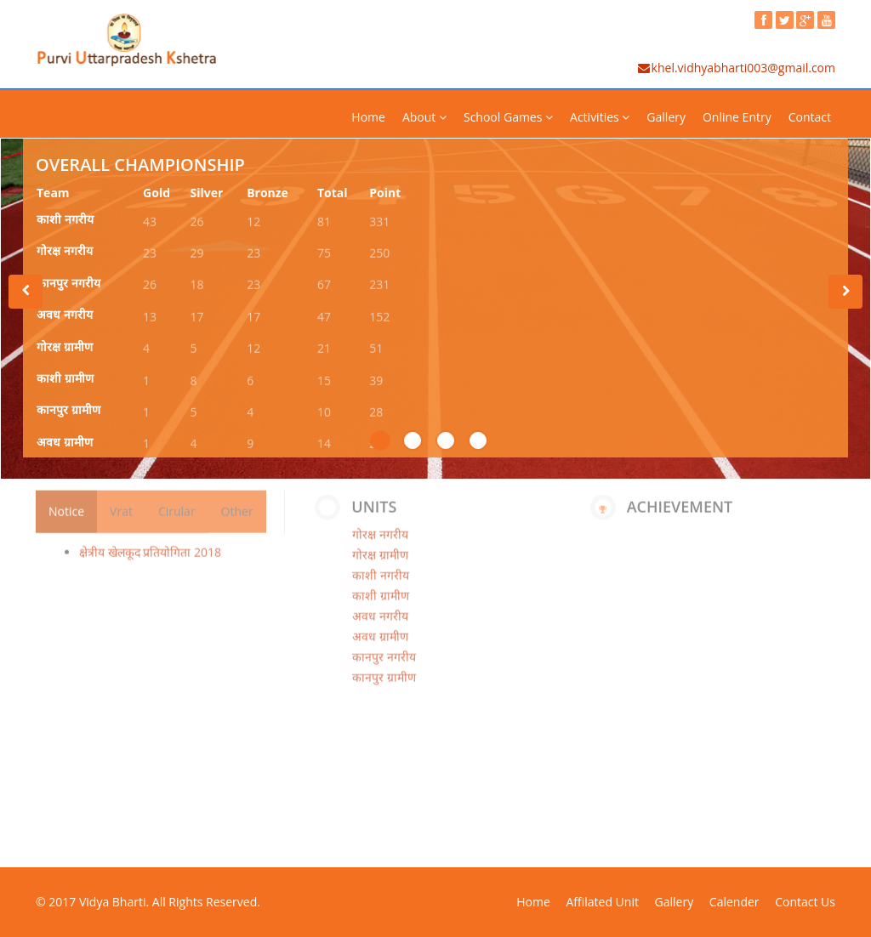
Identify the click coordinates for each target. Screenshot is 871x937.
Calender (734, 902)
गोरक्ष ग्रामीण (65, 348)
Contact (809, 117)
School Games (508, 117)
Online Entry (737, 117)
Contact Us (805, 902)
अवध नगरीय (65, 316)
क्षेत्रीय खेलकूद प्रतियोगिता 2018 (150, 545)
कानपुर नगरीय (68, 284)
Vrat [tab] (121, 504)
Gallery (666, 117)
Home (368, 117)
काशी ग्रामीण (65, 380)
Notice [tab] (66, 504)
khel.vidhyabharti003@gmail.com (735, 68)
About (424, 117)
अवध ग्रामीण (65, 443)
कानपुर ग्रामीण (68, 412)
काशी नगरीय (65, 221)
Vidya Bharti (112, 902)
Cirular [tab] (177, 504)
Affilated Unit (602, 902)
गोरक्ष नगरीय (65, 253)
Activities (599, 117)
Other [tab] (237, 504)
